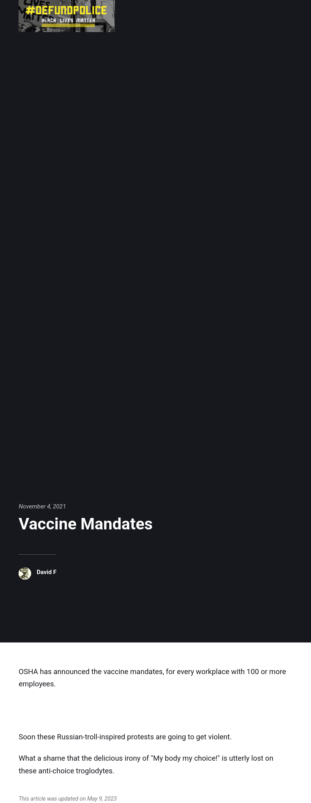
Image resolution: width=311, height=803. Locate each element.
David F (47, 572)
